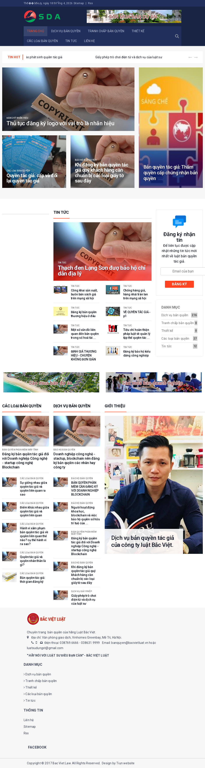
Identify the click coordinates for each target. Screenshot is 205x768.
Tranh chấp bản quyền (106, 31)
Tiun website (125, 763)
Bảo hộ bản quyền (86, 160)
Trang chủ (35, 31)
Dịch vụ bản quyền (65, 31)
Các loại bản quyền (42, 41)
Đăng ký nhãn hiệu (17, 118)
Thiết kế (138, 31)
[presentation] (190, 57)
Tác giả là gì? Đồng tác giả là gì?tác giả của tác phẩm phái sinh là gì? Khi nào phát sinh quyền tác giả (96, 57)
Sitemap (79, 3)
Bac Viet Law (62, 763)
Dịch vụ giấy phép (81, 591)
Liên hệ (89, 41)
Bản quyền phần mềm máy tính (20, 450)
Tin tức (71, 41)
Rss (90, 3)
